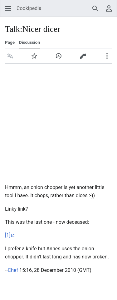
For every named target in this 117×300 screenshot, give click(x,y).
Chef (13, 270)
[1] (7, 235)
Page (10, 42)
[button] (10, 56)
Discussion (29, 42)
